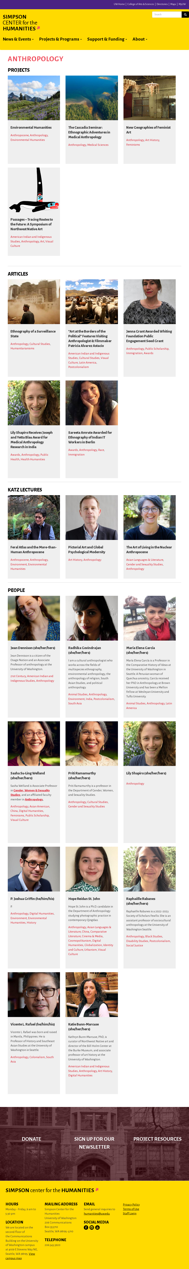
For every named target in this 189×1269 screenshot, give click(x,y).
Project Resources (157, 1139)
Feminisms (133, 144)
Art (42, 241)
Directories (162, 4)
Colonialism (37, 1057)
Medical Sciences (98, 144)
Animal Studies (77, 694)
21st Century (18, 676)
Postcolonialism (78, 366)
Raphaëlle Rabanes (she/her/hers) (140, 901)
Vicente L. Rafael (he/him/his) (33, 1024)
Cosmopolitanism (79, 940)
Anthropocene (20, 135)
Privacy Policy (131, 1204)
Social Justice (134, 945)
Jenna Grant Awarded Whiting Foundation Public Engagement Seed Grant (149, 336)
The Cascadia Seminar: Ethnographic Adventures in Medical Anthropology (89, 132)
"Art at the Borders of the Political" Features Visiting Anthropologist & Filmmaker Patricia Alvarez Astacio (90, 339)
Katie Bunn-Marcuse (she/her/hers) (83, 1027)
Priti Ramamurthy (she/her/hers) (82, 775)
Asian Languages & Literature (144, 559)
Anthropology (39, 135)
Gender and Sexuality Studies (144, 564)
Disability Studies (137, 941)
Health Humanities (33, 459)
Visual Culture (20, 819)
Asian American (39, 806)
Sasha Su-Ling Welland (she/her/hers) (28, 775)
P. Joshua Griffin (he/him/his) (32, 899)
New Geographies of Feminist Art (148, 130)
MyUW (182, 4)
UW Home (119, 4)
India (89, 698)
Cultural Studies (40, 343)
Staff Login (129, 1213)
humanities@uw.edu (97, 1213)
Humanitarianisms (22, 348)
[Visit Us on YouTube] (97, 1227)
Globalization (93, 945)
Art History (152, 140)
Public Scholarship (157, 348)
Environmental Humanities (31, 127)
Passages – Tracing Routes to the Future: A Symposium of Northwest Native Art (32, 224)
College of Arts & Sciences (140, 4)
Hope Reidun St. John (84, 899)
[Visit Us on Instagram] (92, 1227)
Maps (173, 4)
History (31, 922)
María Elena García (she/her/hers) (140, 650)
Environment (19, 564)
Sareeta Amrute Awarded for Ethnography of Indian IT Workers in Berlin (90, 437)
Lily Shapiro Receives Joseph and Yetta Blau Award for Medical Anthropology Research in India (32, 440)
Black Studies (153, 936)
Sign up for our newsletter (94, 1143)
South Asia (75, 703)
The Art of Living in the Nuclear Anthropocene (149, 549)
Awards (148, 353)
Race (101, 449)
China (14, 810)
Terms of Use (131, 1209)
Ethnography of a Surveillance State (33, 334)
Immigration (134, 353)
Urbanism (90, 949)
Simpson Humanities (26, 23)
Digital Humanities (31, 810)
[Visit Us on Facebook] (86, 1227)
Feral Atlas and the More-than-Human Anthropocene (34, 549)
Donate (31, 1139)
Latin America (87, 362)
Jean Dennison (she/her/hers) (33, 648)
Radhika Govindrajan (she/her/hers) (84, 650)
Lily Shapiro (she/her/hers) (146, 773)
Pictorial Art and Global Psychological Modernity (86, 549)
